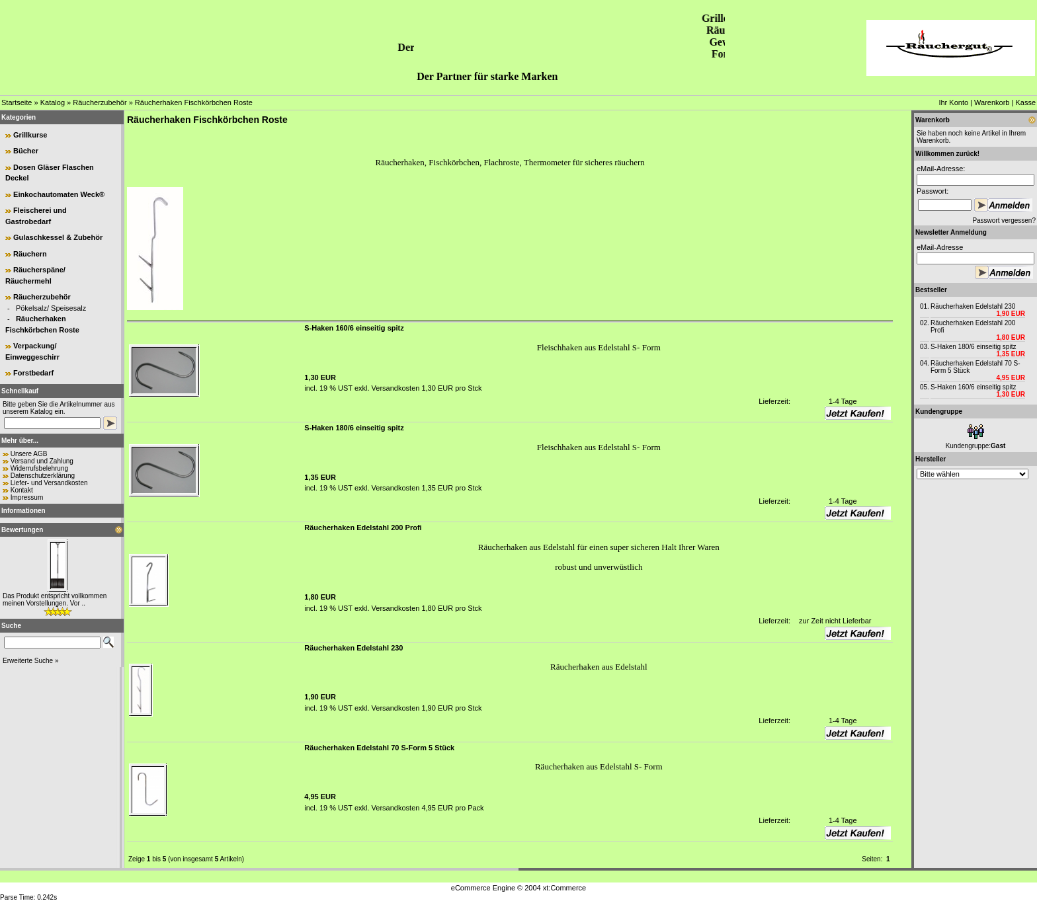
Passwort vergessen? (1004, 220)
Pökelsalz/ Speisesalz (51, 308)
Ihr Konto (953, 102)
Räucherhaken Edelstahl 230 (973, 306)
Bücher (25, 151)
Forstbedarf (33, 373)
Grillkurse (30, 135)
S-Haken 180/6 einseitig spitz (973, 346)
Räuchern (30, 254)
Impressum (27, 497)
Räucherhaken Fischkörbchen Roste (194, 102)
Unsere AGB (29, 453)
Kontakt (22, 490)
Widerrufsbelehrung (39, 468)
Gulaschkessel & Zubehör (58, 237)
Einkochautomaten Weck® (58, 194)
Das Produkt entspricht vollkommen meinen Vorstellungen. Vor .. (54, 599)
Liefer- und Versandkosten (49, 483)
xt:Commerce (564, 888)
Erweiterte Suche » (31, 660)
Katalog (52, 102)
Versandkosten (395, 388)
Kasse (1025, 102)
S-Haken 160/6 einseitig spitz (973, 387)
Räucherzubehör (99, 102)
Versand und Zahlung (42, 461)
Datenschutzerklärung (43, 475)
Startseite (16, 102)
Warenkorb (991, 102)
